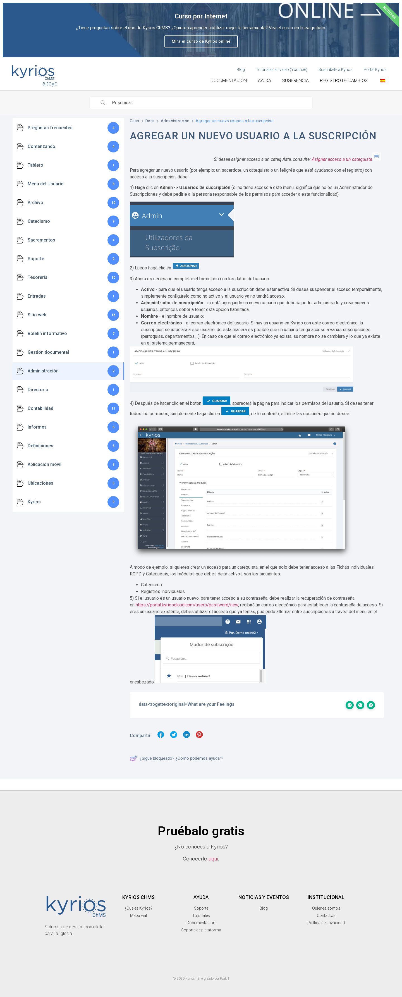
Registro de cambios (344, 80)
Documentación (229, 80)
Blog (241, 69)
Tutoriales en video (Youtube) (281, 69)
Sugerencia (295, 80)
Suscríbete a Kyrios (336, 69)
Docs (150, 121)
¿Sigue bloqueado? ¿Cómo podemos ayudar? (176, 758)
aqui (213, 858)
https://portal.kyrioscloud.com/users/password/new (187, 605)
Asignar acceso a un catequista (342, 159)
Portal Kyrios (375, 69)
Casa (134, 121)
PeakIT (224, 979)
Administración (175, 121)
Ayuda (264, 80)
